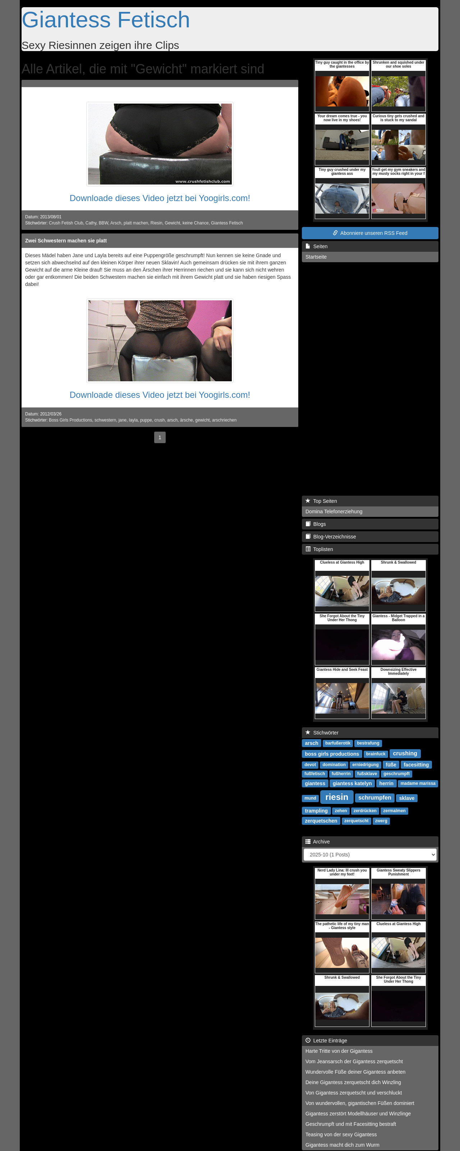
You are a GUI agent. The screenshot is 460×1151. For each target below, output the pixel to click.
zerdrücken (365, 810)
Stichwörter (322, 733)
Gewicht (172, 223)
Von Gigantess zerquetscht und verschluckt (353, 1093)
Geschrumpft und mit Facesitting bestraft (350, 1124)
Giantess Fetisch (106, 19)
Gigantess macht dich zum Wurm (342, 1145)
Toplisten (319, 549)
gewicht (202, 420)
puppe (146, 420)
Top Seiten (321, 501)
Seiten (316, 246)
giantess (315, 783)
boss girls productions (332, 753)
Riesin (156, 223)
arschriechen (224, 420)
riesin (336, 796)
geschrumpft (396, 773)
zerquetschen (321, 820)
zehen (341, 810)
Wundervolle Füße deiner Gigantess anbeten (355, 1072)
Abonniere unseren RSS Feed (370, 233)
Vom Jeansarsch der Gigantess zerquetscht (354, 1061)
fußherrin (341, 773)
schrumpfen (374, 798)
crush (160, 420)
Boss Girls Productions (70, 420)
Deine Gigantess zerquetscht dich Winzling (353, 1082)
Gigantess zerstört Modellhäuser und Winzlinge (358, 1113)
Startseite (316, 257)
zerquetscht (356, 820)
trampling (316, 810)
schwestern (105, 420)
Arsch (115, 223)
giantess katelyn (352, 783)
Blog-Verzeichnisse (330, 537)
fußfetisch (314, 773)
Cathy (91, 223)
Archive (317, 842)
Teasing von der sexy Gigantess (341, 1134)
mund (310, 798)
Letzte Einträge (326, 1040)
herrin (386, 783)
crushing (405, 753)
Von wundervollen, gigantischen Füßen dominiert (359, 1103)
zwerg (381, 820)
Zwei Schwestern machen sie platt (66, 241)
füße (391, 764)
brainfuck (376, 753)
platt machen (136, 223)
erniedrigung (365, 764)
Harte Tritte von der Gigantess (339, 1051)
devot (310, 764)
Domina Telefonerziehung (334, 511)
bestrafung (368, 743)
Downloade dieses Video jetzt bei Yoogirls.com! (160, 198)
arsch (172, 420)
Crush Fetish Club (66, 223)
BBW (103, 223)
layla (133, 420)
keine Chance (196, 223)
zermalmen (394, 810)
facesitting (416, 764)
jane (122, 420)
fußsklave (367, 773)
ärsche (186, 420)
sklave (407, 798)
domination (334, 764)
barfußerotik (337, 743)
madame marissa (418, 783)
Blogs (315, 524)
